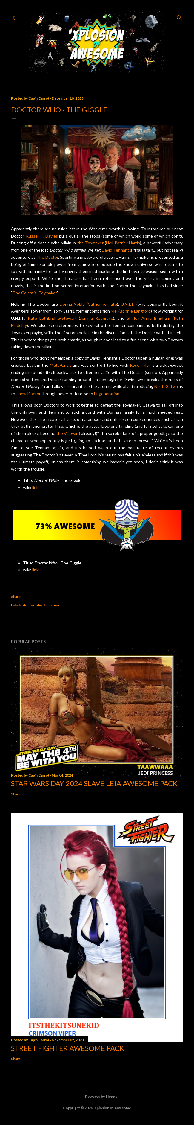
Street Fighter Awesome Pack (67, 1048)
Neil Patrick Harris (123, 242)
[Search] (179, 16)
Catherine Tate (102, 304)
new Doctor (30, 393)
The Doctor (47, 257)
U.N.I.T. (127, 304)
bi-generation (106, 393)
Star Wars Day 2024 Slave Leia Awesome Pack (94, 783)
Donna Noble (72, 304)
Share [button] (16, 596)
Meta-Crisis (61, 365)
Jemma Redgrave (96, 318)
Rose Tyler (140, 365)
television (52, 605)
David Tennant (115, 249)
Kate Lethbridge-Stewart (52, 318)
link (35, 487)
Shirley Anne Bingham (148, 318)
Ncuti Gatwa (166, 386)
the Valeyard (68, 433)
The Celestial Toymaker (35, 292)
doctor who (32, 605)
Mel (114, 310)
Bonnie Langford (135, 310)
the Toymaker (90, 242)
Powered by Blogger (97, 1096)
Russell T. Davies (42, 235)
